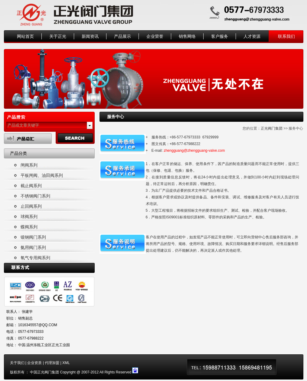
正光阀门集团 (272, 128)
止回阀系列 (31, 206)
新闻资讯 (90, 36)
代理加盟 (52, 363)
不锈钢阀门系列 (35, 196)
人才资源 (251, 36)
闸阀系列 (29, 165)
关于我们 (17, 363)
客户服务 (219, 36)
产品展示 (122, 36)
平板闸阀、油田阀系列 (42, 175)
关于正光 (57, 36)
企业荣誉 (154, 36)
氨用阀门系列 (33, 247)
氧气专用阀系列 (35, 257)
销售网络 (187, 36)
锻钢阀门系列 (33, 237)
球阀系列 (29, 216)
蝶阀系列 (29, 226)
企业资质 (34, 363)
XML (66, 363)
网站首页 (25, 36)
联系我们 (286, 36)
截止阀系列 (31, 185)
